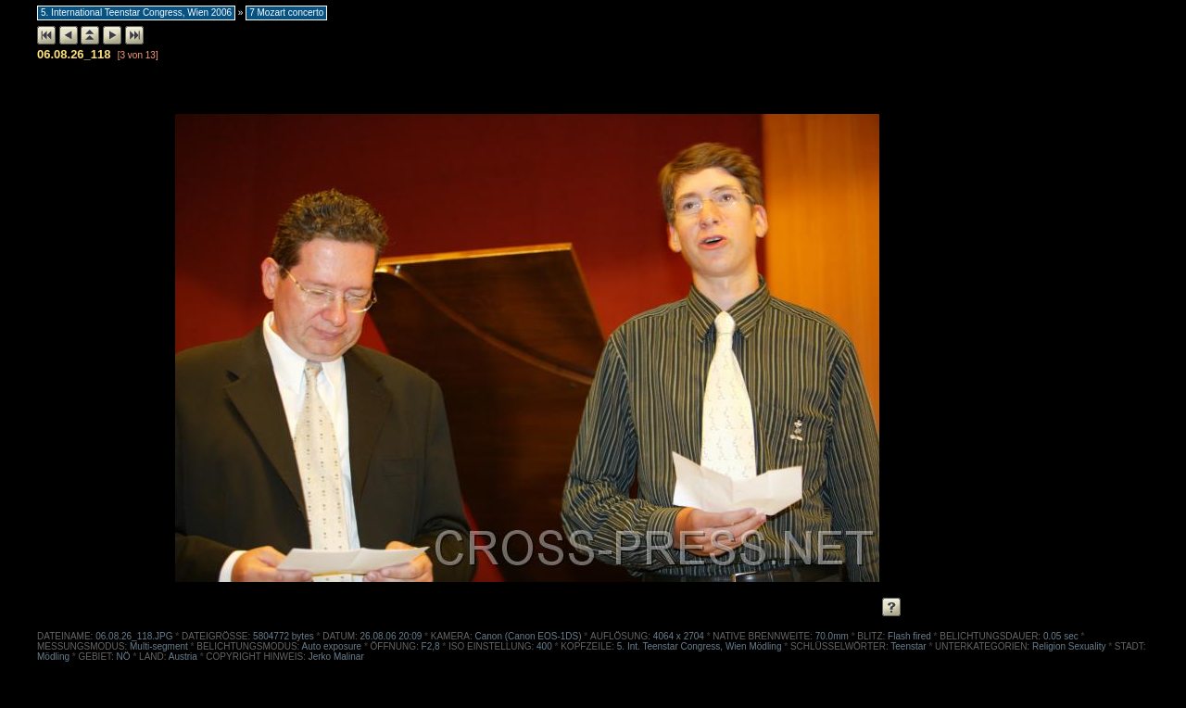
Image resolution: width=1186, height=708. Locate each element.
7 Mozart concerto (286, 12)
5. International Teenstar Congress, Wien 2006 (136, 12)
